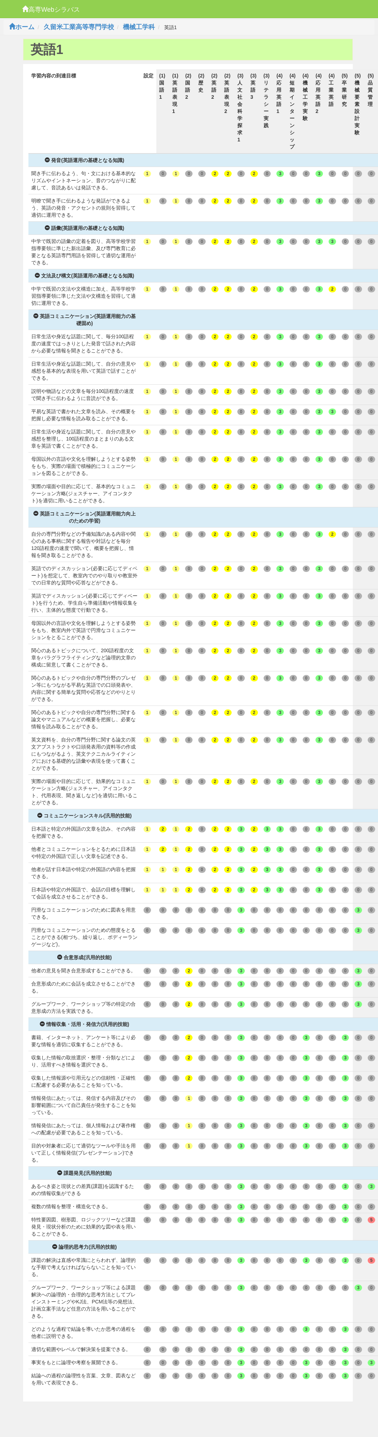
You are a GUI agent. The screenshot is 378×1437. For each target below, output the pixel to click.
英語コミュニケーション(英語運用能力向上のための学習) (84, 517)
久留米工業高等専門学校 (79, 27)
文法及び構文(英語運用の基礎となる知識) (84, 276)
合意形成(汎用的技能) (84, 957)
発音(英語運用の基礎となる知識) (84, 160)
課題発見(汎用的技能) (84, 1173)
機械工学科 (139, 27)
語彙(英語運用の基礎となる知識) (84, 228)
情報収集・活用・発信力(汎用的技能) (84, 1024)
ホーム (21, 27)
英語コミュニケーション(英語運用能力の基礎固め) (84, 319)
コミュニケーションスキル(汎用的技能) (84, 816)
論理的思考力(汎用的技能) (84, 1247)
